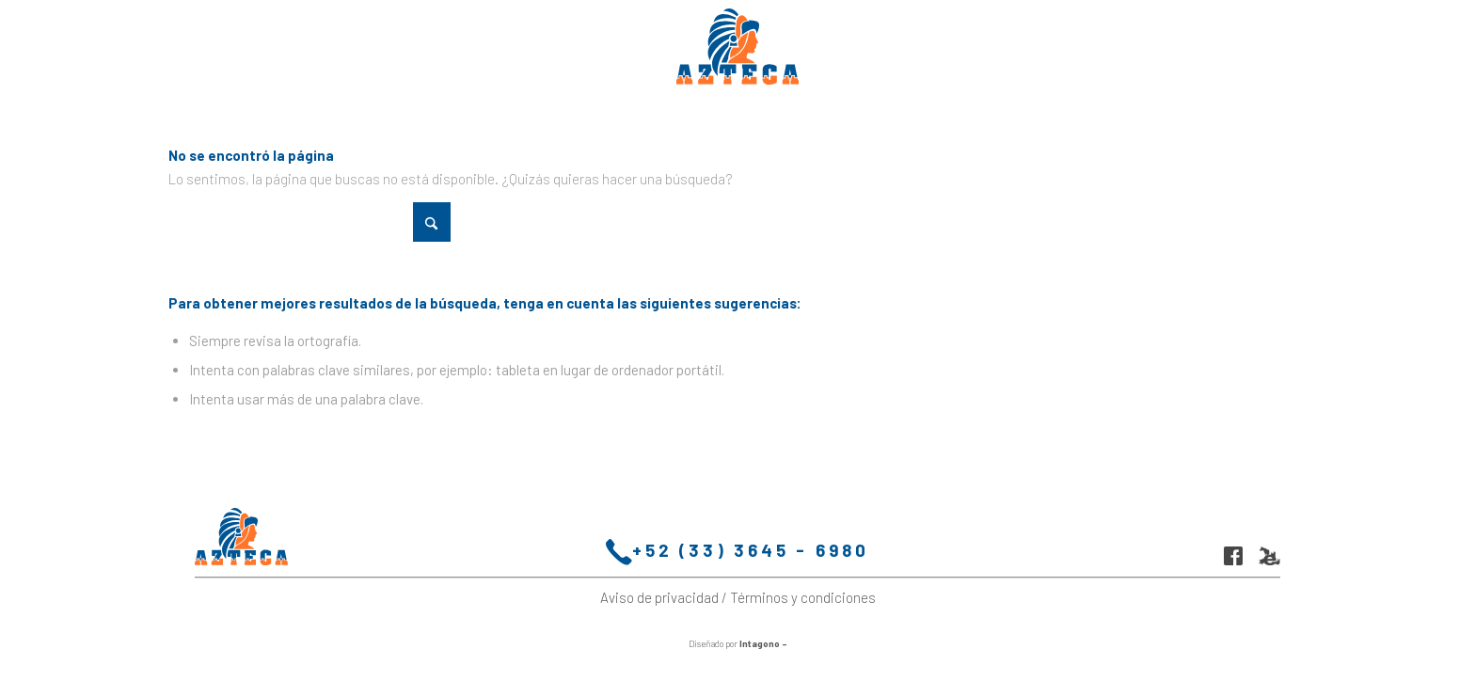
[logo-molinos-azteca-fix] (738, 46)
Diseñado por (738, 643)
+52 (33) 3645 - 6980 (737, 552)
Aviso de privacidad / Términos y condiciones (738, 597)
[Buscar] (309, 222)
